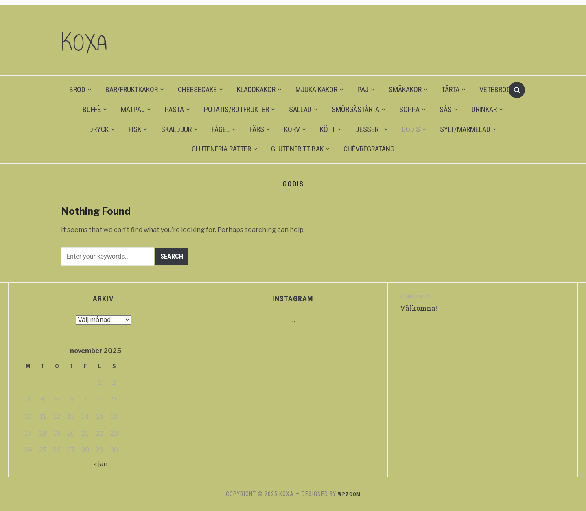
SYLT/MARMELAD (465, 129)
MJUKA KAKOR (316, 89)
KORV (292, 129)
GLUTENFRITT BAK (297, 149)
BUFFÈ (92, 109)
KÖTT (327, 129)
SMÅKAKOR (405, 89)
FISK (135, 129)
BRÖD (77, 89)
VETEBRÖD (495, 89)
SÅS (446, 109)
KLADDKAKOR (256, 89)
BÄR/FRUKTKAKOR (131, 89)
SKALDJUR (176, 129)
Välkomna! (420, 308)
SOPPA (409, 109)
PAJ (363, 89)
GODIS (411, 129)
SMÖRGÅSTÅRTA (355, 109)
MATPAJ (133, 109)
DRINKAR (484, 109)
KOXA (90, 40)
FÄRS (256, 129)
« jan (100, 464)
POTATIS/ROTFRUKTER (236, 109)
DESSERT (368, 129)
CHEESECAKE (197, 89)
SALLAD (300, 109)
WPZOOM (349, 494)
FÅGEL (221, 129)
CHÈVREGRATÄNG (368, 149)
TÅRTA (450, 89)
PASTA (174, 109)
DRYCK (99, 129)
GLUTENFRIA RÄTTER (221, 149)
